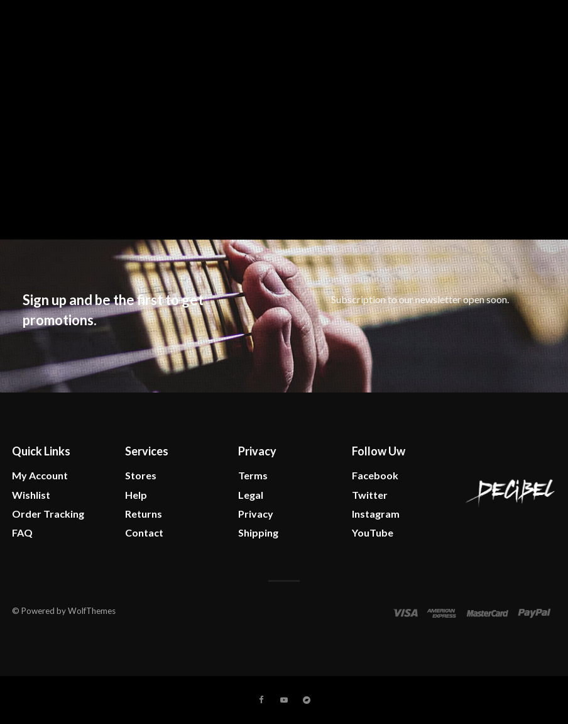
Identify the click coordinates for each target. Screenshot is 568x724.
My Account (40, 475)
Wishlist (31, 495)
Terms (253, 475)
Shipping (258, 532)
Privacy (255, 514)
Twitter (370, 495)
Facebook (375, 475)
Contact (144, 532)
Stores (140, 475)
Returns (143, 514)
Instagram (376, 514)
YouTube (372, 532)
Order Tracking (48, 514)
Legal (250, 495)
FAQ (22, 532)
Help (136, 495)
